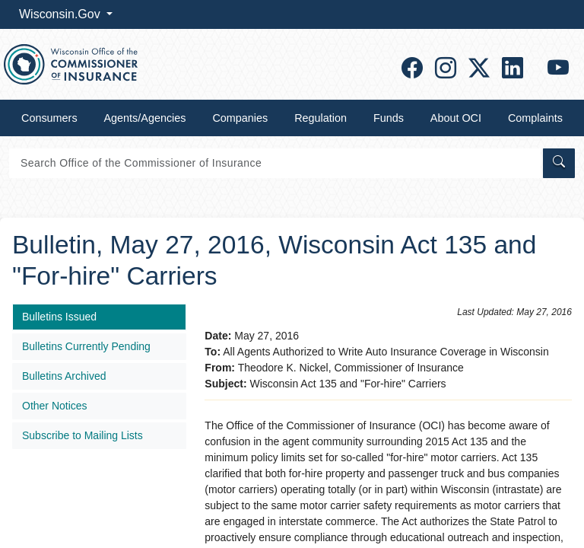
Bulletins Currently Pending (86, 346)
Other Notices (54, 406)
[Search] (275, 163)
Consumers (49, 118)
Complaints (535, 118)
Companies (240, 118)
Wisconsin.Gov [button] (61, 14)
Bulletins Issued (59, 317)
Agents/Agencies (145, 118)
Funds (388, 118)
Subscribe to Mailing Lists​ (82, 435)
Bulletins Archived (64, 376)
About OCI (455, 118)
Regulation (320, 118)
